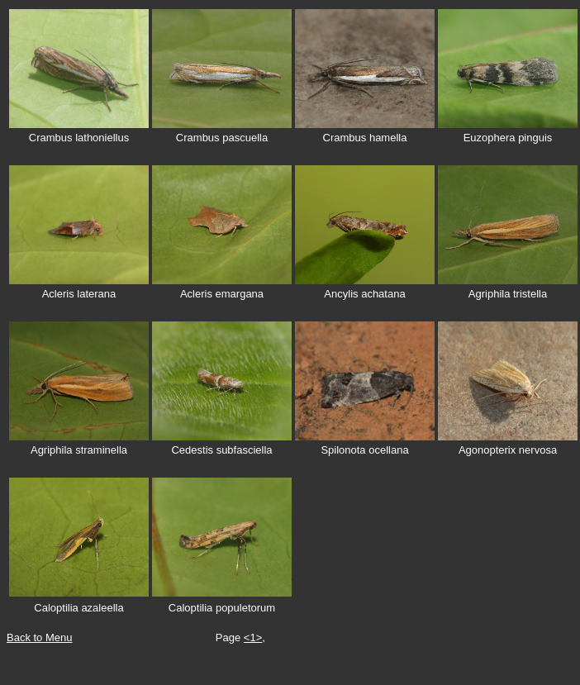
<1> (253, 637)
